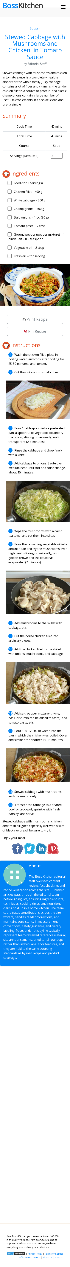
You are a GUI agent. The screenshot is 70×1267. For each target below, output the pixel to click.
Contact (59, 1257)
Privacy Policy (35, 1253)
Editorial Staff (43, 868)
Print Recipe (35, 319)
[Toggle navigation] (63, 7)
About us (48, 1257)
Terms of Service (54, 1253)
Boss (22, 5)
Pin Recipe (35, 331)
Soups (34, 28)
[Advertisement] (35, 1096)
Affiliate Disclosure (29, 1257)
